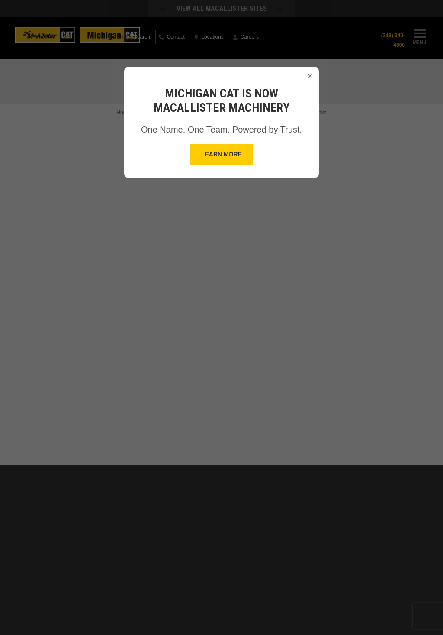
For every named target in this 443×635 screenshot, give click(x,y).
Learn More (221, 154)
